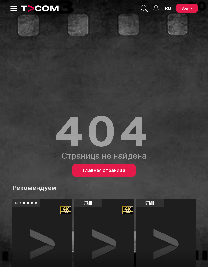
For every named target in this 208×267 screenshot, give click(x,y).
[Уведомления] (156, 8)
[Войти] (187, 8)
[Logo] (40, 8)
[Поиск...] (144, 8)
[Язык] (167, 8)
